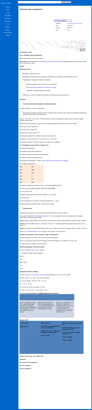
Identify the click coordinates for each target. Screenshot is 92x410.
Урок (68, 30)
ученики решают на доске (34, 231)
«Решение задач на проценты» (75, 23)
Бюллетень (8, 18)
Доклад (8, 29)
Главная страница (6, 3)
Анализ (8, 7)
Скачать (57, 20)
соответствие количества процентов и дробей (54, 160)
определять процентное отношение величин (43, 87)
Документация (8, 32)
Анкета (8, 9)
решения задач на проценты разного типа (51, 61)
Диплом (7, 26)
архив (7, 12)
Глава (7, 24)
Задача (8, 35)
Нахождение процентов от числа (44, 216)
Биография (8, 15)
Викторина (8, 21)
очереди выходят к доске (31, 250)
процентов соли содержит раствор (34, 274)
